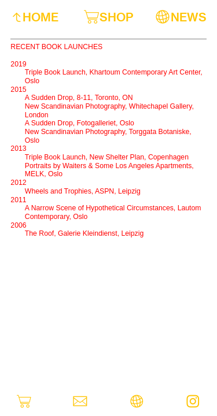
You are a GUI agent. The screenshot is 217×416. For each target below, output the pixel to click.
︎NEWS (181, 17)
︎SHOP (108, 17)
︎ (80, 401)
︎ (193, 401)
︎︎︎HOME (34, 17)
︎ (24, 401)
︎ (137, 401)
